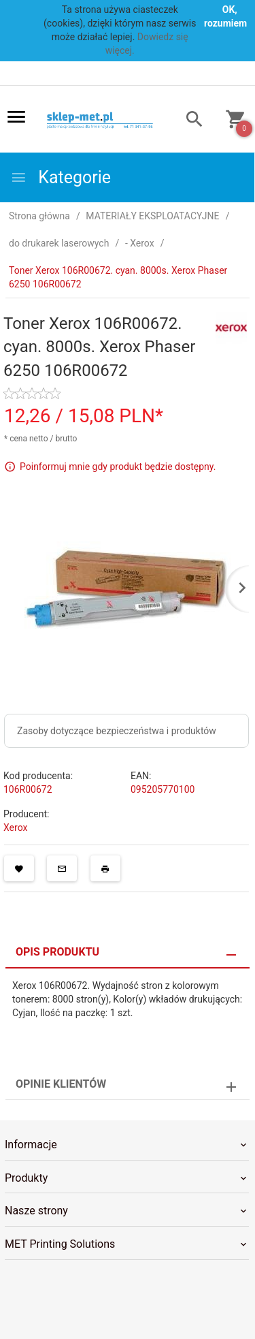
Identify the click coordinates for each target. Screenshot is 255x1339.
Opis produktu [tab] (57, 951)
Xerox (15, 827)
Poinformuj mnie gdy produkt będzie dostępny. (118, 466)
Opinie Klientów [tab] (61, 1083)
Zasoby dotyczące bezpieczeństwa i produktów (116, 730)
